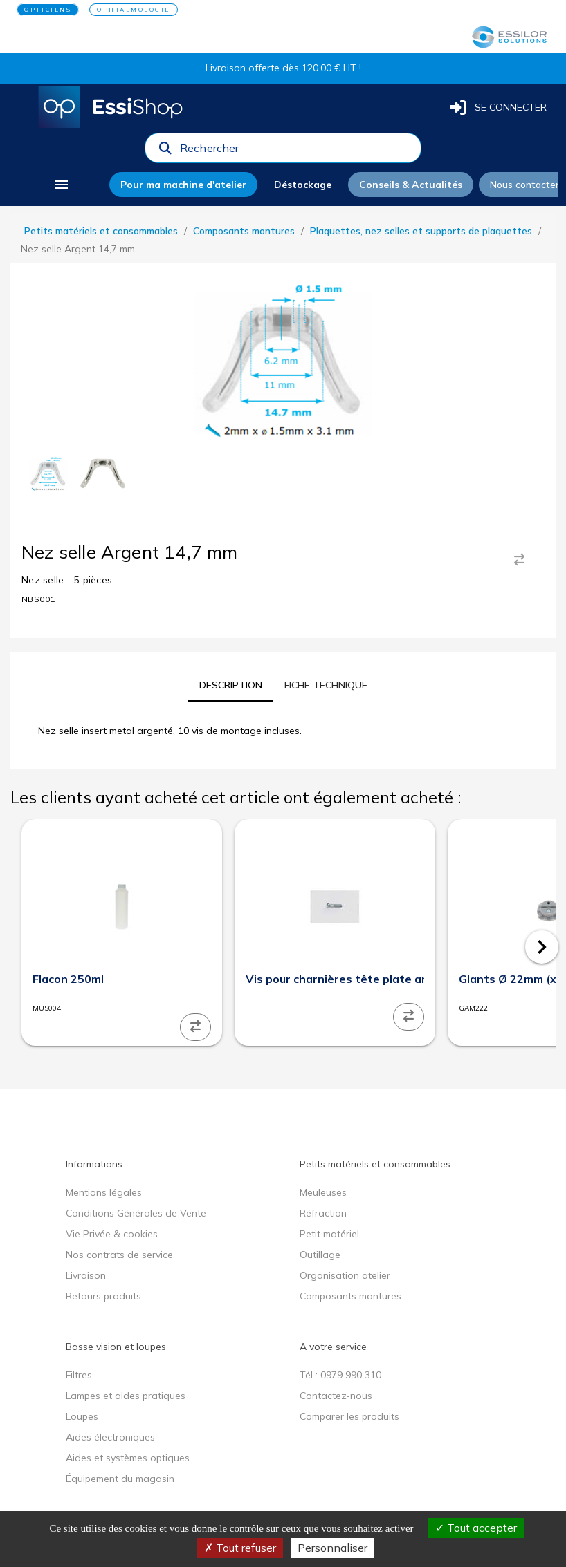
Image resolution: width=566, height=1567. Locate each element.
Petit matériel (329, 1234)
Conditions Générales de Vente (136, 1213)
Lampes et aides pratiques (125, 1395)
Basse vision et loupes (116, 1346)
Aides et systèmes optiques (128, 1458)
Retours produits (103, 1296)
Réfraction (323, 1213)
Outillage (320, 1254)
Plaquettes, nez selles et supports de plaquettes (421, 231)
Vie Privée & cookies (112, 1234)
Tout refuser (240, 1548)
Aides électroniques (110, 1437)
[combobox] (296, 151)
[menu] (61, 184)
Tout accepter (476, 1528)
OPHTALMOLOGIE (133, 9)
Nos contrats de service (119, 1254)
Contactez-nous (336, 1395)
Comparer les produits (349, 1416)
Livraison (86, 1275)
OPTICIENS (47, 9)
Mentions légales (104, 1192)
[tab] (230, 685)
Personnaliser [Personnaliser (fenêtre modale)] (332, 1548)
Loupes (82, 1416)
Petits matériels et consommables (101, 231)
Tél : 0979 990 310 (340, 1375)
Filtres (79, 1375)
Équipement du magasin (120, 1478)
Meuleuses (323, 1192)
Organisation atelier (345, 1275)
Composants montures (244, 231)
